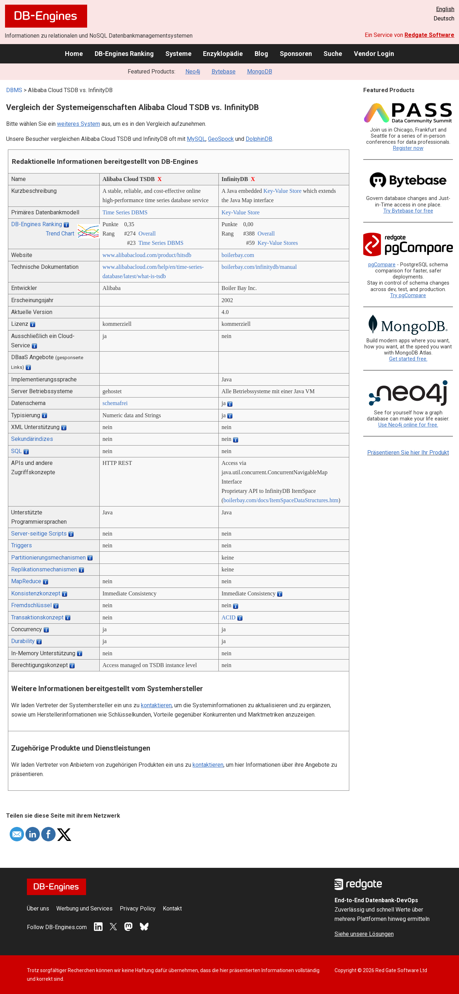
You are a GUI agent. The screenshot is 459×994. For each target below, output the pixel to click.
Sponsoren (296, 53)
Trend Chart (60, 233)
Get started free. (408, 359)
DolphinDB (259, 138)
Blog (261, 53)
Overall (147, 233)
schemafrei (115, 403)
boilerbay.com (238, 255)
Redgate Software (429, 35)
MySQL (196, 138)
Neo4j (192, 71)
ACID (229, 617)
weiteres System (78, 123)
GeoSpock (221, 138)
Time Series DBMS (125, 212)
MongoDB (259, 71)
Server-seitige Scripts (39, 533)
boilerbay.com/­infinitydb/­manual (259, 267)
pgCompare (382, 265)
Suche (332, 53)
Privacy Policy (138, 908)
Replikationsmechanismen (44, 569)
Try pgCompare (408, 296)
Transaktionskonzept (37, 617)
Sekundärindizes (32, 439)
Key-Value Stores (277, 243)
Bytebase (224, 71)
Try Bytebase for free (408, 211)
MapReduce (26, 581)
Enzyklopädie (223, 53)
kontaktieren (156, 705)
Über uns (38, 908)
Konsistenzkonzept (35, 593)
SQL (16, 451)
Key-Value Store (283, 191)
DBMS (14, 90)
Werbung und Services (84, 908)
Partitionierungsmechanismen (48, 557)
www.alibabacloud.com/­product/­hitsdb (147, 255)
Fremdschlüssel (31, 605)
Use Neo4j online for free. (408, 425)
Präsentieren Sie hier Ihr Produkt (408, 452)
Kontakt (172, 908)
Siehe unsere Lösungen (364, 934)
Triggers (21, 545)
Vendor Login (374, 53)
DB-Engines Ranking (124, 53)
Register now (408, 148)
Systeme (178, 53)
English (445, 9)
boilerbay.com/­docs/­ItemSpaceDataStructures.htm (281, 500)
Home (74, 53)
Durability (23, 641)
